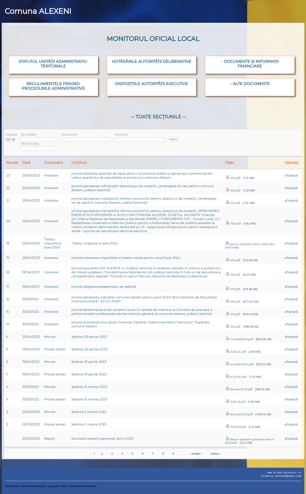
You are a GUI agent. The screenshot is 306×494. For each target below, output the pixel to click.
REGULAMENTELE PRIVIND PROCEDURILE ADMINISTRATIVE (53, 86)
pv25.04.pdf (238, 351)
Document (69, 134)
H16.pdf (235, 301)
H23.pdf (235, 178)
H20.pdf (235, 223)
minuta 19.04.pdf (241, 364)
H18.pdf (235, 274)
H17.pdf (235, 289)
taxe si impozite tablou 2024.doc (252, 244)
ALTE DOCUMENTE (251, 83)
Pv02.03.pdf (238, 426)
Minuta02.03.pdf (241, 414)
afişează (291, 175)
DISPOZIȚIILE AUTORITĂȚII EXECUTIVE (151, 83)
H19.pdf (235, 260)
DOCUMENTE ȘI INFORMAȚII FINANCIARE (251, 64)
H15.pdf (235, 314)
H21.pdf (235, 203)
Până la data (30, 144)
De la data (28, 134)
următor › (196, 453)
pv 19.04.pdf (238, 376)
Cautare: (11, 134)
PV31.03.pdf (237, 401)
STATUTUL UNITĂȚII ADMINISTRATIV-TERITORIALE (53, 64)
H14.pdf (235, 326)
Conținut (121, 134)
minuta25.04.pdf (241, 339)
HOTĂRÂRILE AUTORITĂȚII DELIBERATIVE (151, 61)
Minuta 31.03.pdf (241, 389)
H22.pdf (235, 190)
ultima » (215, 453)
